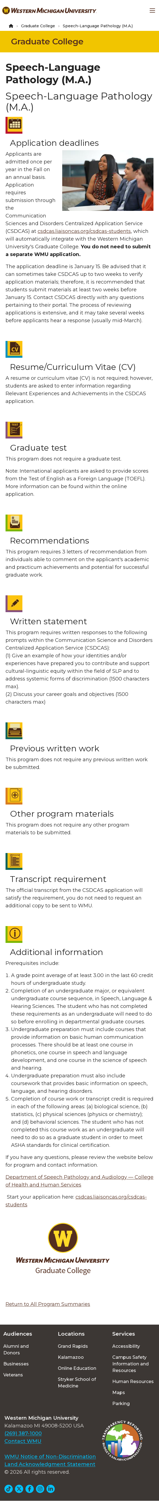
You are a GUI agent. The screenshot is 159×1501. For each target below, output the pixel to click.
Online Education (77, 1368)
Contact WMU (22, 1441)
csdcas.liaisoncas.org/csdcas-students (84, 231)
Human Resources (133, 1381)
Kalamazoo (71, 1357)
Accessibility (126, 1346)
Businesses (16, 1363)
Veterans (13, 1375)
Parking (121, 1403)
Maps (118, 1392)
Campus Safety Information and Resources (130, 1364)
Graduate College (38, 25)
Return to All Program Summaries (48, 1304)
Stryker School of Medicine (77, 1383)
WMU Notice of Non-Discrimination (50, 1457)
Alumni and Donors (16, 1349)
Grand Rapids (73, 1346)
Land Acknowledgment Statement (49, 1464)
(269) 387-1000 (23, 1433)
